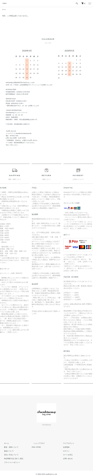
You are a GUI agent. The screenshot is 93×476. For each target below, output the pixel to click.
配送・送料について (9, 447)
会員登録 (64, 447)
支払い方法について (9, 455)
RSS (33, 447)
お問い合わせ (66, 459)
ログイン (64, 451)
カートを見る (66, 455)
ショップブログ (37, 444)
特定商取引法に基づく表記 (11, 459)
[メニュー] (89, 3)
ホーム (4, 9)
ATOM (38, 447)
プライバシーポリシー (10, 463)
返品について (7, 451)
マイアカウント (66, 444)
